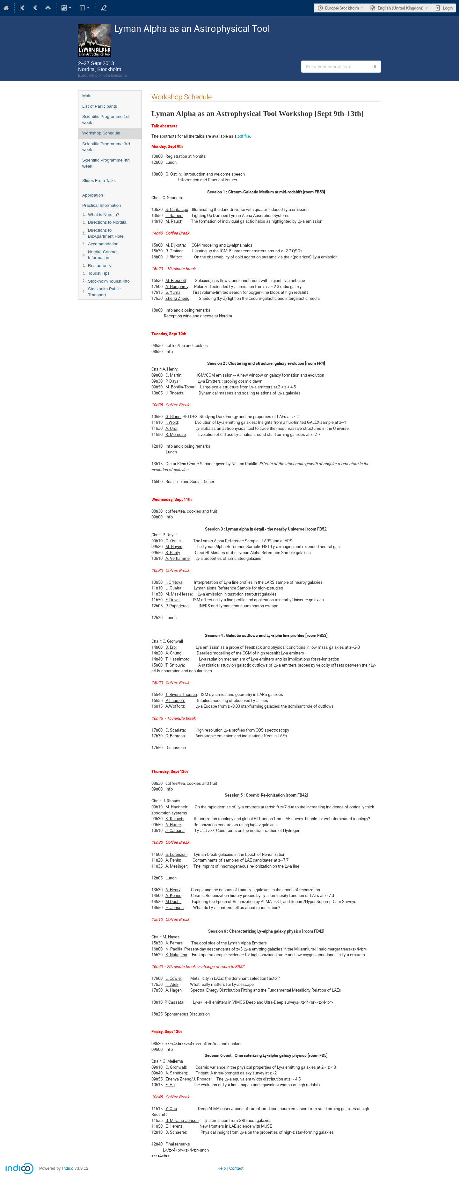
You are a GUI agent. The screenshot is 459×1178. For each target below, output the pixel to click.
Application (92, 195)
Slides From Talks (99, 180)
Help (221, 1168)
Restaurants (99, 265)
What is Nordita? (104, 214)
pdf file (243, 136)
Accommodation (103, 244)
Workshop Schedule (101, 133)
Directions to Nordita (107, 222)
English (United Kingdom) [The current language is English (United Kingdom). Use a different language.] (401, 8)
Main (86, 95)
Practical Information (101, 205)
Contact (236, 1168)
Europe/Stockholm (342, 8)
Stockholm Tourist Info (109, 281)
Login (448, 8)
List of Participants (99, 106)
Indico (67, 1168)
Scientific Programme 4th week (106, 163)
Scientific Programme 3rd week (106, 146)
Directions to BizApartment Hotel (106, 233)
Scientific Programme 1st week (105, 119)
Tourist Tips (98, 273)
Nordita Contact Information (103, 254)
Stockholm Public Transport (104, 291)
